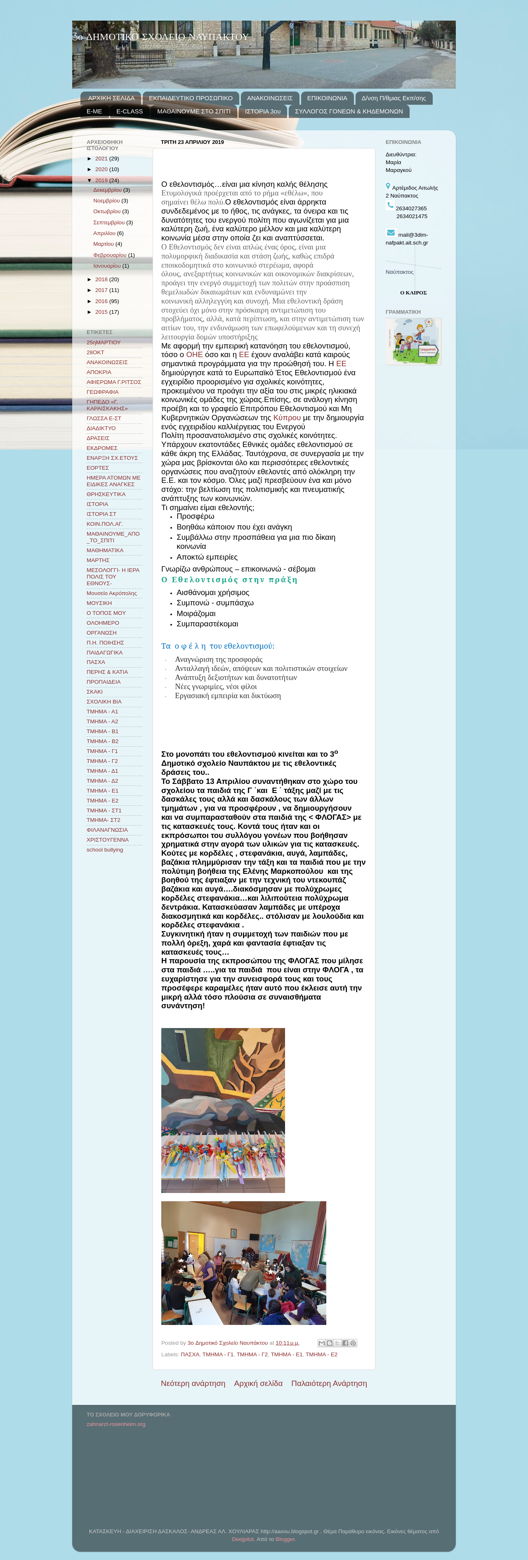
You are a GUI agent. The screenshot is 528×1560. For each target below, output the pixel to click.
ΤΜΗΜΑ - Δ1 (102, 771)
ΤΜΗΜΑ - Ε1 (287, 1354)
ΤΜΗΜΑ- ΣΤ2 (103, 820)
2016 (102, 301)
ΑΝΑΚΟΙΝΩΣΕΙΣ (270, 97)
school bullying (105, 850)
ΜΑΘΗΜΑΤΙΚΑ (105, 550)
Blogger (285, 1539)
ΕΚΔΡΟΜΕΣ (102, 448)
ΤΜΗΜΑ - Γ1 (218, 1354)
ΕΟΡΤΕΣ (98, 468)
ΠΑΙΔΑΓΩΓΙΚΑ (105, 652)
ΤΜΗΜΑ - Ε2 (321, 1354)
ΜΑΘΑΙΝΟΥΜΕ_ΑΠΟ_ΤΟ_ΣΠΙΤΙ (113, 537)
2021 (102, 158)
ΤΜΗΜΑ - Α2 (102, 721)
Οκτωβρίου (107, 211)
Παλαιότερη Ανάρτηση (329, 1383)
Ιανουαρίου (107, 266)
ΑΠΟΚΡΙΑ (99, 372)
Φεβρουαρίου (110, 255)
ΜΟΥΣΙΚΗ (99, 603)
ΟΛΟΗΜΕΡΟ (103, 623)
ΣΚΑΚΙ (95, 692)
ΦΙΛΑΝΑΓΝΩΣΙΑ (107, 830)
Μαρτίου (104, 244)
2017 (102, 290)
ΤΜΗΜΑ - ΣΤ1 (104, 810)
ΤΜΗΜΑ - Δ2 (102, 781)
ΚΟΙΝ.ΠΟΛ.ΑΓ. (105, 524)
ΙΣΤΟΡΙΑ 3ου (262, 111)
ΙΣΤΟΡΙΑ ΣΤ (101, 514)
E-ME (94, 111)
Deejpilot (243, 1539)
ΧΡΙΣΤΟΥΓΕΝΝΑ (108, 840)
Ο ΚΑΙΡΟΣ (413, 292)
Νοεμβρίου (107, 201)
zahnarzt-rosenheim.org (116, 1424)
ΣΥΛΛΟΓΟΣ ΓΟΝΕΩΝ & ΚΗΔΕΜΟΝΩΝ (349, 111)
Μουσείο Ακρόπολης (112, 593)
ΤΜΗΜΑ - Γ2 (252, 1354)
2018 (102, 279)
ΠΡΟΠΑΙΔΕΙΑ (104, 682)
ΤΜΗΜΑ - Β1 (102, 731)
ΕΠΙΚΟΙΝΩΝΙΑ (327, 97)
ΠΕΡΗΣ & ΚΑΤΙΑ (107, 672)
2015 (102, 312)
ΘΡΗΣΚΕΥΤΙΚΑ (106, 494)
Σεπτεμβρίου (109, 222)
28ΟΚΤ (95, 352)
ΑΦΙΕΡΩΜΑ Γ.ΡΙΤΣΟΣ (114, 382)
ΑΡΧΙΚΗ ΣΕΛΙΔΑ (111, 97)
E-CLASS (129, 111)
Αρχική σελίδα (258, 1383)
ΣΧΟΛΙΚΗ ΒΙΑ (104, 702)
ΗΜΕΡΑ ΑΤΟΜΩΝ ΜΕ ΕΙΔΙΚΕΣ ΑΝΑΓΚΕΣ (114, 481)
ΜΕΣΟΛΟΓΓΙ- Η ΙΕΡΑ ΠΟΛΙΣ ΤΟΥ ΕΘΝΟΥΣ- (113, 576)
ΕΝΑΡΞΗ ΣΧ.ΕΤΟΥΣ (112, 458)
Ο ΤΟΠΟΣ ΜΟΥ (106, 613)
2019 (102, 180)
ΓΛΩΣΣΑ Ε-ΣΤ (104, 418)
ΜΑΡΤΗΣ (98, 560)
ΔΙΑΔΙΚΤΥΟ (101, 428)
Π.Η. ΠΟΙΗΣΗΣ (105, 643)
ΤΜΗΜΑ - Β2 (102, 741)
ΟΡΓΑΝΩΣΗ (102, 633)
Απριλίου (105, 233)
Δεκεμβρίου (108, 190)
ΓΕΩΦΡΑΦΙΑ (102, 392)
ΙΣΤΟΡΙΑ (97, 504)
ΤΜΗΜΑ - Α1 (102, 711)
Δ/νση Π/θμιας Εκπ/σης (394, 97)
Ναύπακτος (400, 272)
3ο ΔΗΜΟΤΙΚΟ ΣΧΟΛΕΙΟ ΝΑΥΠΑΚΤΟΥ (160, 37)
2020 (102, 169)
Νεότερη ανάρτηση (193, 1383)
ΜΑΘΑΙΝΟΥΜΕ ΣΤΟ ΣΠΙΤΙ (194, 111)
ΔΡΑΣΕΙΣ (98, 438)
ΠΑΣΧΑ (190, 1354)
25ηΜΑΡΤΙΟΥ (104, 342)
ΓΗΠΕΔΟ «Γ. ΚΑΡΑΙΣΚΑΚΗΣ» (107, 405)
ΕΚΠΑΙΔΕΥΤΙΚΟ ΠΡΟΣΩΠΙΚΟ (191, 97)
